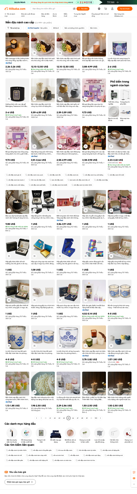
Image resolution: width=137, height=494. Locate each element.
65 (68, 418)
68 (82, 418)
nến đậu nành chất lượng (15, 185)
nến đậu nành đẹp (101, 180)
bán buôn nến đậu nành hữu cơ (79, 180)
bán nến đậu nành (56, 180)
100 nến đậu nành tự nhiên (86, 450)
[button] (74, 8)
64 (64, 418)
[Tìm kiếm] (82, 9)
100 (96, 418)
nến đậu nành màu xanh (34, 175)
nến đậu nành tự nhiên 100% (82, 185)
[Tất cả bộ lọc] (13, 28)
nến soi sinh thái (57, 455)
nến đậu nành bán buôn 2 (15, 180)
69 (87, 418)
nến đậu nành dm (71, 175)
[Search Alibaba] (52, 8)
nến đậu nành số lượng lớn (109, 450)
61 (50, 418)
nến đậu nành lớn (54, 175)
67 (77, 418)
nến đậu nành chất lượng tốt (37, 460)
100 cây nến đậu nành (37, 180)
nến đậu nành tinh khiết (58, 185)
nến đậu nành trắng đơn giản (41, 450)
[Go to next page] (100, 418)
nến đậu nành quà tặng (91, 455)
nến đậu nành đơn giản (14, 460)
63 (59, 418)
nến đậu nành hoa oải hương (93, 175)
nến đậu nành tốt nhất (116, 175)
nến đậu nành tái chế (14, 455)
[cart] (106, 9)
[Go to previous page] (36, 418)
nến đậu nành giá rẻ (13, 175)
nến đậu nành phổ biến (37, 185)
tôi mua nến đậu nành (64, 450)
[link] (134, 472)
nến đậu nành (73, 455)
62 (55, 418)
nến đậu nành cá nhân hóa (61, 460)
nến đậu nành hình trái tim (85, 460)
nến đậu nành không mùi (114, 455)
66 (73, 418)
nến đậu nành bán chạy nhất (36, 455)
